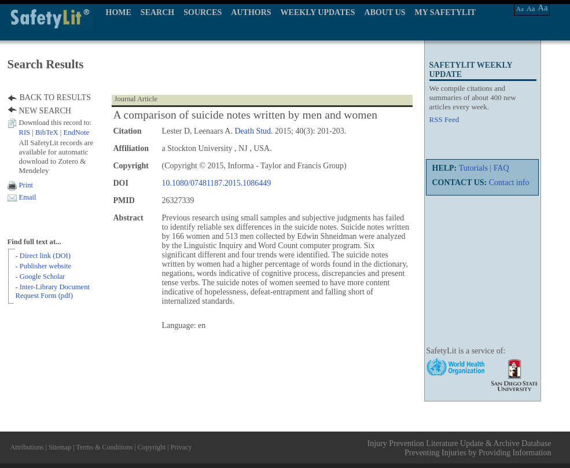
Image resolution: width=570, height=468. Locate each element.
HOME (118, 12)
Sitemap (60, 447)
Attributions (27, 447)
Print (26, 185)
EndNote (76, 132)
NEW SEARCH (45, 110)
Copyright (152, 447)
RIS (25, 132)
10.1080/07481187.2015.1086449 (216, 183)
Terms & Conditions (104, 447)
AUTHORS (251, 12)
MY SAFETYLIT (445, 12)
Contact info (509, 182)
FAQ (501, 168)
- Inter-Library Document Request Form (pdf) (53, 291)
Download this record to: (55, 123)
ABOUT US (385, 12)
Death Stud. (253, 131)
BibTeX (46, 132)
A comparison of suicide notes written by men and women (245, 115)
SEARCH (157, 12)
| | (54, 132)
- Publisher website (44, 266)
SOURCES (202, 12)
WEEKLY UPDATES (318, 12)
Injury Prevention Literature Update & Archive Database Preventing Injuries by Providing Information (459, 448)
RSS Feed (444, 119)
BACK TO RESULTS (55, 97)
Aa (520, 8)
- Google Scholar (40, 276)
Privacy (181, 447)
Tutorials (473, 168)
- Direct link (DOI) (43, 256)
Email (27, 197)
